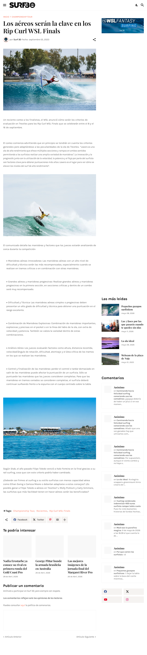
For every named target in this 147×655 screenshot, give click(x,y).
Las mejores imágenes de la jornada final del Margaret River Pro (80, 566)
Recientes (41, 510)
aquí (23, 605)
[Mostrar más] (64, 520)
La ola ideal (127, 341)
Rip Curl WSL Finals (59, 510)
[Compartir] (94, 39)
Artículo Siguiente (85, 636)
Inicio (6, 17)
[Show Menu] (4, 5)
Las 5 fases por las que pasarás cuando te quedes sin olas (132, 324)
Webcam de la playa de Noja (132, 357)
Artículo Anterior (13, 636)
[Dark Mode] (136, 5)
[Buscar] (143, 5)
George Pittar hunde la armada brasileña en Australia (49, 565)
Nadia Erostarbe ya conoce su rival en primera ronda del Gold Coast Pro (15, 566)
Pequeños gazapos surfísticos (131, 308)
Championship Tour (22, 17)
